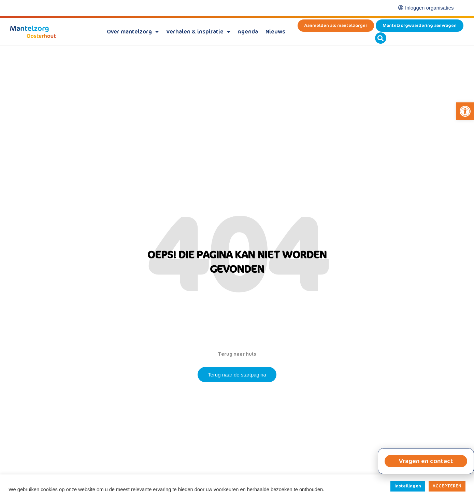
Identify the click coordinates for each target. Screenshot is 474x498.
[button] (465, 111)
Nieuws (275, 31)
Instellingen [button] (407, 486)
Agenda (248, 31)
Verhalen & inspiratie (198, 32)
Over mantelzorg (133, 32)
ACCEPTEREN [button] (447, 486)
